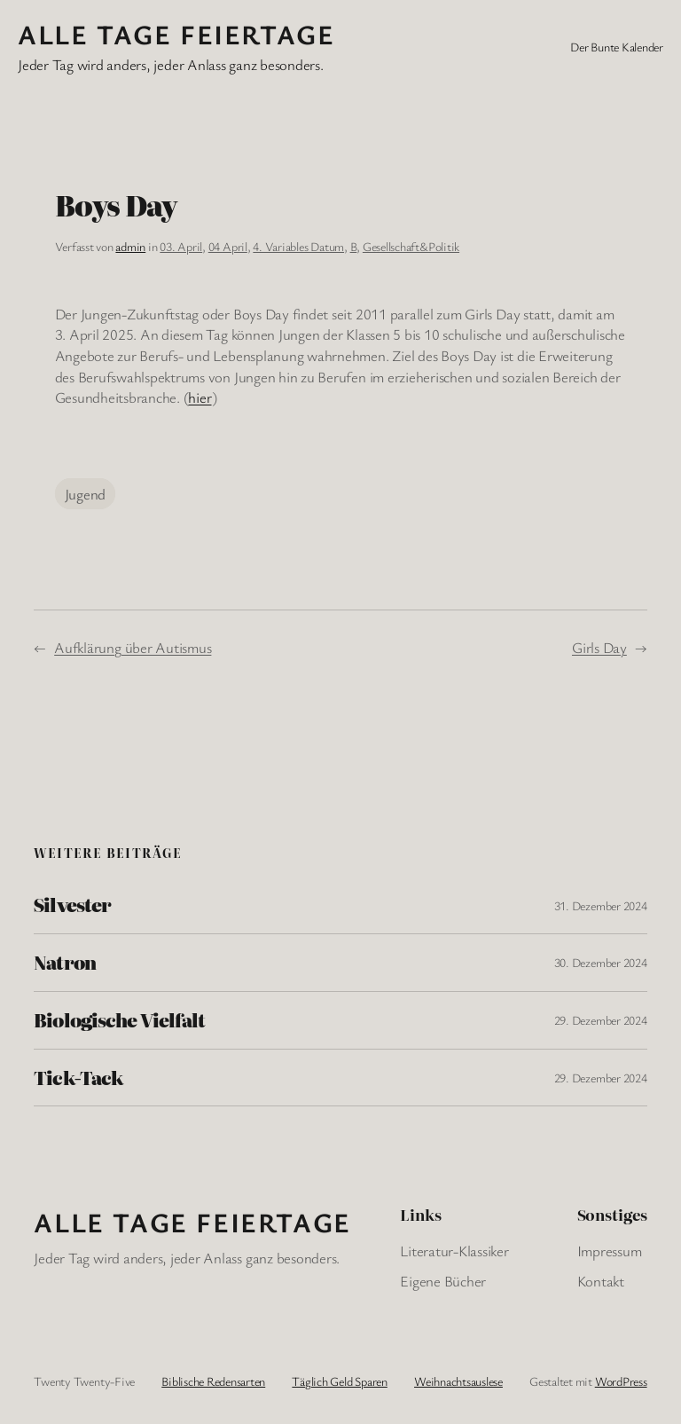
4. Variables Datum (298, 246)
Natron (64, 962)
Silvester (72, 905)
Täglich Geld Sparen (339, 1381)
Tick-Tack (78, 1078)
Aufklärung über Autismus (132, 647)
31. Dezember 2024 (600, 905)
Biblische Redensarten (213, 1381)
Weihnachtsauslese (458, 1381)
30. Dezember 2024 (600, 962)
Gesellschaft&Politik (411, 246)
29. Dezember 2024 (600, 1019)
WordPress (621, 1381)
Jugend (85, 494)
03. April (181, 246)
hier (199, 397)
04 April (227, 246)
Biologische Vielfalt (119, 1020)
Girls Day (599, 647)
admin (130, 246)
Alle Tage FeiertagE (176, 34)
